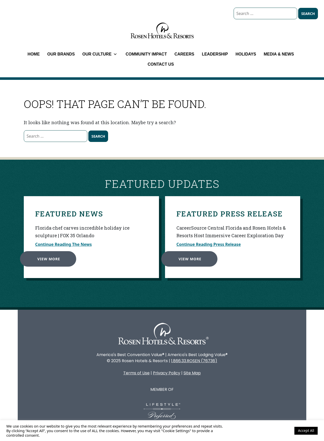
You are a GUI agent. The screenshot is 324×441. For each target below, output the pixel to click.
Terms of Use (136, 373)
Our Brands (61, 54)
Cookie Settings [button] (277, 430)
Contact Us (161, 64)
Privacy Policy (166, 373)
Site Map (192, 373)
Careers (184, 54)
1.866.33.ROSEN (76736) (194, 361)
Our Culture (99, 54)
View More (47, 257)
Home (34, 54)
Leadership (215, 54)
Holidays (246, 54)
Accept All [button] (306, 430)
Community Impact (146, 54)
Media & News (279, 54)
